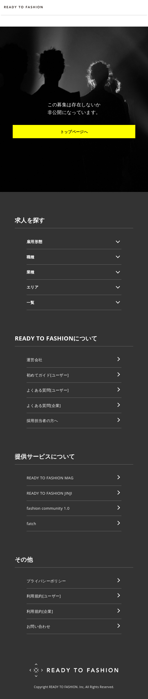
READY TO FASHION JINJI (49, 493)
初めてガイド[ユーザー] (48, 375)
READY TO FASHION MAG (50, 477)
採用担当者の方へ (42, 420)
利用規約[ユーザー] (44, 596)
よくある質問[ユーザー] (48, 390)
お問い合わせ (38, 626)
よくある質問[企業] (44, 405)
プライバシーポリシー (46, 581)
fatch (31, 523)
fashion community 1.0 (48, 508)
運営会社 (34, 359)
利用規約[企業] (40, 611)
